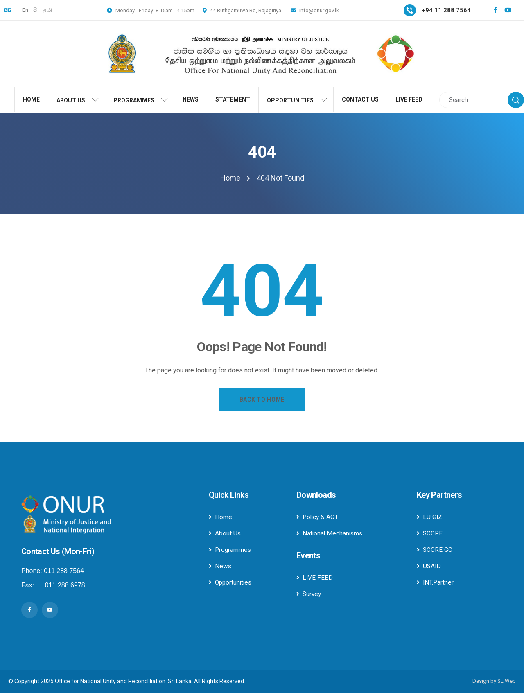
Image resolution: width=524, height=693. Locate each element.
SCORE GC (435, 549)
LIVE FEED (314, 577)
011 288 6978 (65, 585)
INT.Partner (435, 582)
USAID (429, 566)
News (220, 566)
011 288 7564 (64, 570)
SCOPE (430, 533)
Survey (309, 594)
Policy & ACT (318, 517)
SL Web (506, 681)
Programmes (230, 549)
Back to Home (262, 399)
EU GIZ (430, 517)
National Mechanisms (330, 533)
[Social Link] (495, 10)
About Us (225, 533)
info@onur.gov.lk (315, 10)
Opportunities (231, 582)
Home (220, 517)
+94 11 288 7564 (446, 10)
